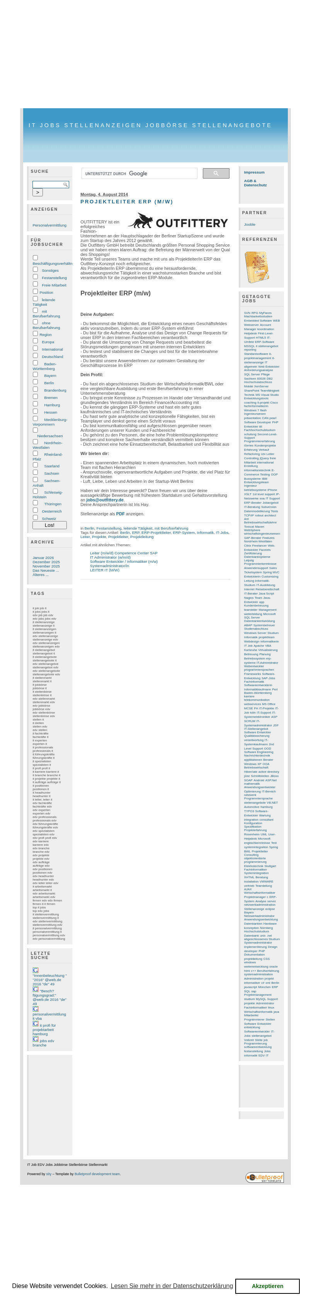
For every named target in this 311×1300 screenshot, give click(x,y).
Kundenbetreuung (256, 605)
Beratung (261, 877)
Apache (258, 645)
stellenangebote (255, 802)
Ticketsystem (253, 572)
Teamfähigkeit (269, 390)
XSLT (248, 494)
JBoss (274, 776)
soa (262, 498)
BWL (247, 851)
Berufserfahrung (268, 971)
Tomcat (249, 526)
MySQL (261, 999)
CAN (265, 418)
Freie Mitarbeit (54, 285)
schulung (250, 434)
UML (264, 834)
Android (259, 780)
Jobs (267, 1051)
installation (251, 881)
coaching (250, 402)
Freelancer (259, 545)
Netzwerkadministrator (259, 916)
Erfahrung (251, 450)
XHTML (249, 877)
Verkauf (263, 450)
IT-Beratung (252, 507)
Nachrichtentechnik (257, 755)
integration (251, 819)
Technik (249, 395)
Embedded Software (258, 320)
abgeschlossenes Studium (262, 939)
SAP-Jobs (268, 678)
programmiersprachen (259, 669)
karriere (249, 696)
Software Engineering (259, 752)
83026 (261, 378)
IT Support (273, 498)
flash (263, 410)
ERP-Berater (253, 502)
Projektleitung (141, 537)
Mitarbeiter (251, 1015)
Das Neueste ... (45, 570)
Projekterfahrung (255, 830)
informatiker (252, 983)
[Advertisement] (155, 54)
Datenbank (251, 935)
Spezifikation (253, 826)
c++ (253, 971)
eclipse (270, 909)
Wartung (265, 815)
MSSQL (249, 346)
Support (272, 999)
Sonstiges (50, 270)
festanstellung (253, 1051)
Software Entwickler (257, 732)
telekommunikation (257, 700)
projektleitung (253, 959)
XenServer (261, 386)
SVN (247, 313)
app (261, 602)
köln (253, 712)
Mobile (248, 386)
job (265, 1040)
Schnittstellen (260, 776)
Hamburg (52, 405)
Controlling (251, 458)
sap (253, 991)
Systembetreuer (264, 625)
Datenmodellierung (257, 511)
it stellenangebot (267, 346)
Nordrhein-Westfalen (47, 445)
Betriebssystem (254, 658)
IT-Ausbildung (266, 585)
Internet (249, 589)
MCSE (248, 708)
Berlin (49, 383)
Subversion (269, 507)
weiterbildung (253, 614)
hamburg (266, 807)
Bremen (51, 397)
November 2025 (46, 566)
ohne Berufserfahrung (46, 325)
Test (274, 843)
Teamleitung (263, 886)
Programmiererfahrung (259, 441)
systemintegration (256, 847)
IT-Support (264, 712)
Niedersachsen (50, 436)
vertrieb (249, 886)
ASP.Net (271, 780)
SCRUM (249, 721)
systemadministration (258, 974)
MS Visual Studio (267, 395)
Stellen (270, 1019)
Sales (273, 568)
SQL (247, 991)
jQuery (264, 458)
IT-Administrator (267, 662)
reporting (250, 349)
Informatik (205, 532)
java (276, 1012)
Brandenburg (55, 390)
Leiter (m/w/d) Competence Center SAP (124, 553)
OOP (274, 474)
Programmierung (255, 1043)
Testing (265, 474)
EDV (261, 1055)
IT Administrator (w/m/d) (110, 557)
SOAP (248, 780)
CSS (266, 959)
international (265, 462)
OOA (266, 764)
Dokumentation (254, 954)
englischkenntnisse (257, 843)
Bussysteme (252, 478)
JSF (276, 725)
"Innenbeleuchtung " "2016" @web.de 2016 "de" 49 (49, 979)
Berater (268, 760)
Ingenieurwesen (255, 414)
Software (250, 1024)
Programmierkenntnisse (260, 564)
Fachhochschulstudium (259, 430)
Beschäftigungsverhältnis (53, 263)
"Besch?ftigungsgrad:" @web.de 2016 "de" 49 (49, 997)
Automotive (252, 807)
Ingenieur (250, 485)
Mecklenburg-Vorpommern (49, 421)
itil (260, 426)
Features (268, 538)
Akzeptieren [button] (268, 1286)
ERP (135, 532)
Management (267, 610)
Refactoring (252, 454)
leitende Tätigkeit (43, 302)
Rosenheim (252, 834)
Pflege (265, 374)
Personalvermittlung (49, 225)
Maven (259, 526)
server (271, 901)
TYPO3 (249, 811)
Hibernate (250, 772)
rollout (259, 515)
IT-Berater (251, 593)
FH (256, 708)
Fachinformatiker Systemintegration (256, 871)
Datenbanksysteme (257, 557)
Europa (48, 342)
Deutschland (52, 356)
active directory (268, 772)
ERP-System (184, 532)
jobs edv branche (43, 1043)
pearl (273, 418)
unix (263, 935)
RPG (255, 313)
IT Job (248, 645)
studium (249, 999)
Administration (253, 978)
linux (271, 1007)
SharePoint (251, 390)
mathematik (252, 783)
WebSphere (252, 530)
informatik (250, 1055)
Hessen (50, 412)
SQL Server (252, 374)
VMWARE (266, 881)
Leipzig (249, 560)
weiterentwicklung (256, 966)
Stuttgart (270, 866)
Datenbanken (253, 923)
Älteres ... (40, 574)
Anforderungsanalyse (258, 370)
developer (251, 951)
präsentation (252, 418)
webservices (252, 704)
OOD (267, 748)
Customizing (270, 576)
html (247, 971)
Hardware (270, 923)
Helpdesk (250, 333)
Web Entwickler (269, 366)
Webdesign (252, 641)
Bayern (50, 375)
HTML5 (261, 337)
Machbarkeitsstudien (258, 316)
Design (272, 947)
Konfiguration (253, 823)
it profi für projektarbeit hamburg (44, 1029)
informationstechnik (257, 470)
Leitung (249, 581)
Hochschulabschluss (258, 382)
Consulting (251, 855)
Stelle (259, 1040)
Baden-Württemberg (44, 366)
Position (46, 292)
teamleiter (251, 610)
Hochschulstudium (256, 931)
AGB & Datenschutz (255, 183)
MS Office (268, 704)
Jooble (249, 224)
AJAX (248, 889)
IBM (264, 478)
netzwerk (250, 795)
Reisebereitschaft (267, 589)
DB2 (269, 378)
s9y (48, 1174)
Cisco (274, 402)
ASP (274, 717)
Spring (273, 847)
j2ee (247, 776)
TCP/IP (249, 515)
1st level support (264, 494)
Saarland (51, 466)
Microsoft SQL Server (260, 615)
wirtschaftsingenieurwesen (262, 533)
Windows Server (255, 633)
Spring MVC (271, 572)
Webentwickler (254, 666)
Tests (274, 511)
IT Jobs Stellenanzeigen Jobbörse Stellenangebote (150, 125)
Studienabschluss (256, 628)
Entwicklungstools (256, 398)
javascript (250, 987)
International (52, 349)
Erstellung (251, 466)
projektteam (266, 637)
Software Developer (257, 422)
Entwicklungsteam (256, 482)
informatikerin (269, 641)
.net (269, 935)
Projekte (99, 537)
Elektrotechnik (253, 866)
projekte (249, 1003)
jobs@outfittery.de (105, 500)
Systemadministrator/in (109, 566)
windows (250, 962)
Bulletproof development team (97, 1174)
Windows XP (253, 764)
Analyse (260, 901)
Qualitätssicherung (257, 736)
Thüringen (52, 504)
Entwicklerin (252, 576)
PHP (261, 951)
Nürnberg (266, 928)
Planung (264, 654)
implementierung (255, 947)
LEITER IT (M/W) (104, 570)
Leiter (85, 537)
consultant (267, 819)
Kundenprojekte (265, 445)
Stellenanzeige (254, 909)
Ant (246, 519)
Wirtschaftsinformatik (258, 1012)
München (264, 987)
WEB (276, 320)
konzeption (251, 928)
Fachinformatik (254, 681)
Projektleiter (118, 537)
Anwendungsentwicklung (261, 919)
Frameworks (252, 674)
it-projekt (263, 402)
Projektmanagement (258, 995)
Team (258, 598)
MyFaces (265, 313)
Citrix (247, 545)
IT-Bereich (269, 791)
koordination (265, 329)
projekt (269, 978)
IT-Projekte (266, 708)
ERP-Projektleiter (156, 532)
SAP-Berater (253, 538)
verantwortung (253, 740)
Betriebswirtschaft (256, 767)
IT (267, 1055)
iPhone (272, 490)
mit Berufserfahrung (46, 313)
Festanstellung (54, 278)
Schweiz (49, 518)
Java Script (266, 593)
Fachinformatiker (255, 1007)
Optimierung (252, 791)
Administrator (265, 1003)
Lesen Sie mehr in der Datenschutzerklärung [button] (172, 1286)
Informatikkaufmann (257, 689)
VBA (268, 645)
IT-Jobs (222, 532)
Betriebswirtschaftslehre (260, 522)
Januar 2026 (43, 557)
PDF (120, 513)
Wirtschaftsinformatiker (259, 892)
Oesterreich (51, 511)
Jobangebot (271, 502)
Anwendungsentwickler (259, 787)
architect (270, 515)
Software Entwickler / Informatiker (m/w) (124, 561)
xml (267, 983)
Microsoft (264, 838)
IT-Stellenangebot (256, 729)
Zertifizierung (253, 553)
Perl (274, 689)
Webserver (251, 325)
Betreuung (251, 654)
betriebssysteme (255, 490)
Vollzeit (249, 1040)
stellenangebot (262, 1036)
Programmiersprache (258, 798)
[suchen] (138, 173)
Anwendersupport (256, 568)
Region (45, 334)
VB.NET (272, 802)
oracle (273, 966)
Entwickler (264, 1024)
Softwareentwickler (257, 1031)
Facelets (265, 550)
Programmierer (254, 1019)
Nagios (249, 598)
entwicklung (252, 1027)
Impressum (254, 172)
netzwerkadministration (259, 904)
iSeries (248, 445)
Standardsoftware (256, 354)
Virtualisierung (268, 650)
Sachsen (51, 473)
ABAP (248, 625)
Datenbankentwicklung (259, 621)
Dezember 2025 (46, 562)
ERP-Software (264, 342)
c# (262, 983)
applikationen (253, 760)
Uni (263, 454)
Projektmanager (255, 897)
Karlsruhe (250, 650)
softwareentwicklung (258, 1047)
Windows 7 (251, 410)
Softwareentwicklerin (258, 685)
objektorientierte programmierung (255, 860)
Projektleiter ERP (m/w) (126, 201)
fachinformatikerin (256, 406)
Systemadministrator (258, 942)
